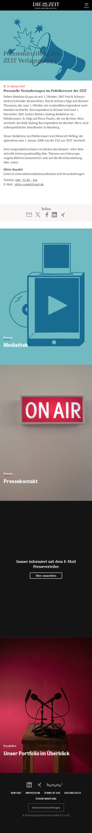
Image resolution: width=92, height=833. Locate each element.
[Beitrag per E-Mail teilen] (29, 214)
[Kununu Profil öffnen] (56, 784)
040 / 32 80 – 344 (26, 180)
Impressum (32, 793)
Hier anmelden (46, 576)
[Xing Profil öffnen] (41, 784)
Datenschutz (72, 793)
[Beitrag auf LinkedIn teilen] (54, 214)
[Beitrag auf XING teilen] (63, 214)
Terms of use (52, 793)
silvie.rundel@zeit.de (29, 184)
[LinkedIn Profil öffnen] (31, 784)
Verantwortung (46, 798)
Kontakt (16, 793)
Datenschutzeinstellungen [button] (46, 807)
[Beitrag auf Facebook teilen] (47, 214)
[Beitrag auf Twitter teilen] (38, 214)
